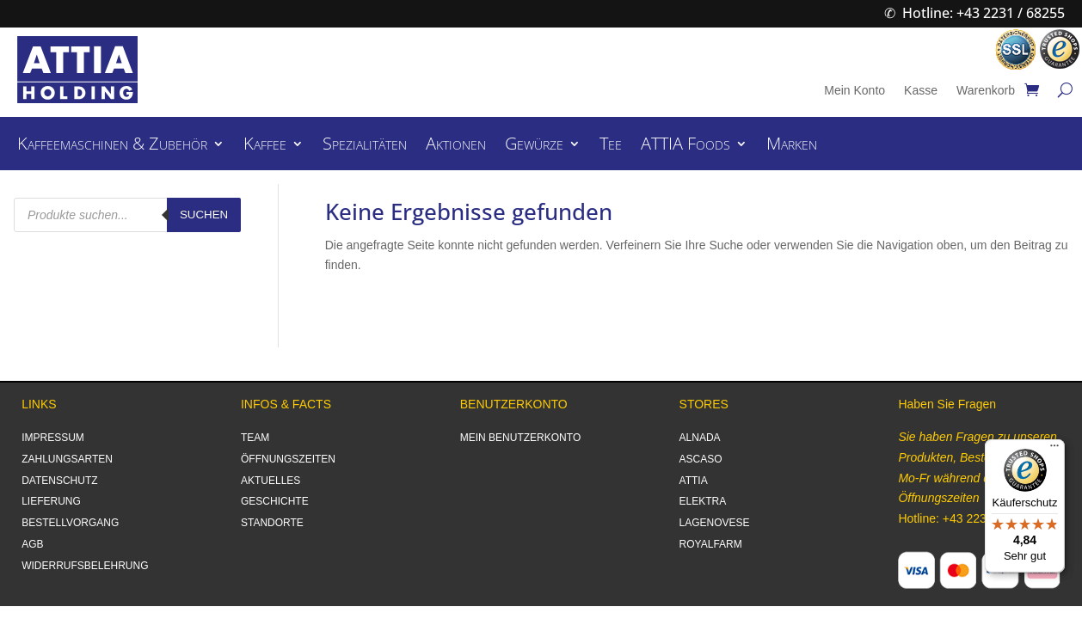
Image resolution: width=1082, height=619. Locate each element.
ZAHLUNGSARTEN (67, 459)
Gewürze (534, 146)
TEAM (255, 438)
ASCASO (700, 459)
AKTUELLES (270, 481)
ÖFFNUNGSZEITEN (288, 459)
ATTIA (693, 481)
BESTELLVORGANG (70, 523)
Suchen (204, 214)
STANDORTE (272, 523)
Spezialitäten (365, 146)
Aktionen (456, 146)
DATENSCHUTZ (59, 481)
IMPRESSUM (53, 438)
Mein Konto (854, 90)
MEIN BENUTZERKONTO (520, 438)
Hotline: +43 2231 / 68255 (983, 12)
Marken (791, 146)
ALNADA (700, 438)
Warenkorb (985, 90)
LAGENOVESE (714, 523)
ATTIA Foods (685, 146)
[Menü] (1054, 449)
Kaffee (264, 146)
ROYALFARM (710, 544)
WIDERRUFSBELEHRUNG (85, 566)
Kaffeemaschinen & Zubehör (112, 146)
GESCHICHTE (275, 501)
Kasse (921, 90)
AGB (32, 544)
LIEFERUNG (51, 501)
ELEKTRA (703, 501)
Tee (610, 146)
